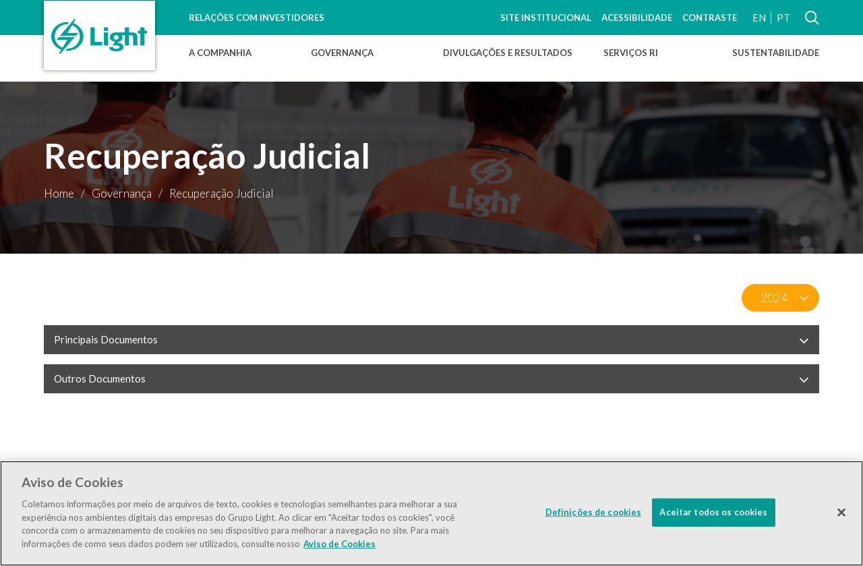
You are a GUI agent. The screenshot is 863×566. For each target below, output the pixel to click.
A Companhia (220, 52)
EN (759, 17)
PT (783, 17)
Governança (342, 52)
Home (59, 193)
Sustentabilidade (775, 52)
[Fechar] (841, 516)
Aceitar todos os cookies (713, 515)
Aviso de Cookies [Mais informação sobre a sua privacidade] (339, 547)
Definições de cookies (593, 515)
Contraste (709, 17)
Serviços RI (630, 52)
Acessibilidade (636, 17)
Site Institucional (545, 17)
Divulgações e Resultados (507, 52)
